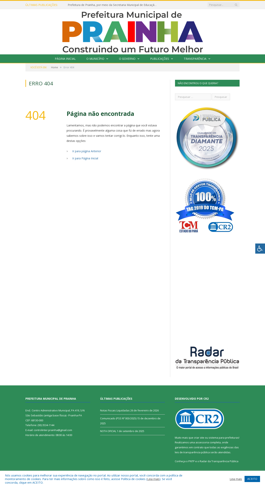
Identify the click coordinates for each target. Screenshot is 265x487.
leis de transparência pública (192, 452)
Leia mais (153, 479)
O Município (95, 59)
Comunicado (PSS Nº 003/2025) (118, 418)
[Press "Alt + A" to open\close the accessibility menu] (260, 249)
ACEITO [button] (252, 479)
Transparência (195, 59)
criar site (199, 437)
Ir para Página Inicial (85, 158)
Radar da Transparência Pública (219, 461)
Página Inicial (65, 59)
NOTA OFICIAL (108, 431)
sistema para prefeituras (224, 437)
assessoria (202, 442)
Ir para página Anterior (86, 151)
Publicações (159, 59)
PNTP (191, 461)
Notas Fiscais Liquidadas (115, 410)
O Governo (127, 59)
